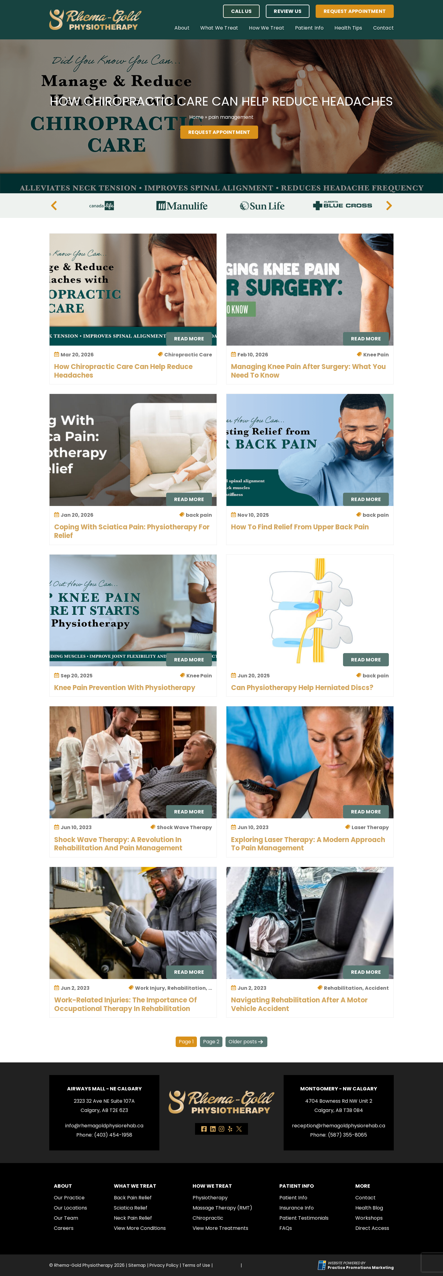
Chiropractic (208, 1218)
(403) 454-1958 (113, 1134)
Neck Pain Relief (133, 1218)
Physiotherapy (210, 1197)
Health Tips (348, 27)
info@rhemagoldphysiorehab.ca (104, 1125)
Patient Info (309, 27)
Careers (64, 1228)
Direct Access (372, 1228)
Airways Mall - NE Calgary (104, 1088)
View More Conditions (140, 1228)
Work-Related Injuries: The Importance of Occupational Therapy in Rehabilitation (125, 1004)
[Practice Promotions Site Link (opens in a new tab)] (323, 1265)
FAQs (285, 1228)
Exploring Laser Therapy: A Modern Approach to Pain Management (308, 844)
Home (196, 117)
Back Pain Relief (133, 1197)
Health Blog (369, 1207)
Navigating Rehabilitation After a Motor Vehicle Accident (299, 1004)
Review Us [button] (287, 11)
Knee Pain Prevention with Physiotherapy (124, 687)
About (182, 27)
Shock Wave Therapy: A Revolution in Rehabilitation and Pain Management (118, 844)
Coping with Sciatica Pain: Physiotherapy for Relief (132, 531)
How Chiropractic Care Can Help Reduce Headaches (123, 371)
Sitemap (137, 1265)
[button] (241, 11)
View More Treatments (220, 1228)
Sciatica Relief (130, 1207)
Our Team (66, 1218)
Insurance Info (296, 1207)
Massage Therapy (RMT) (222, 1207)
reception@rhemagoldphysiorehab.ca (338, 1125)
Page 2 (211, 1041)
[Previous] (53, 205)
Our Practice (69, 1197)
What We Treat (219, 27)
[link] (204, 1129)
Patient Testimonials (304, 1218)
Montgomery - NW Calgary (338, 1088)
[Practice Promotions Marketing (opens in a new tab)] (361, 1267)
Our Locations (70, 1207)
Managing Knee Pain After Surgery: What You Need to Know (308, 371)
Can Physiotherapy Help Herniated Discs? (302, 687)
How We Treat (266, 27)
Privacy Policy (164, 1265)
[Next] (389, 205)
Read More (189, 338)
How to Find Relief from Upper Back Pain (300, 527)
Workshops (369, 1218)
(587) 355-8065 (347, 1134)
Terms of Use (196, 1265)
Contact (383, 27)
